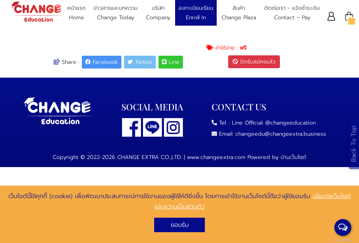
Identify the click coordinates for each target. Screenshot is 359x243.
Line (171, 62)
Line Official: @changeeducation (274, 123)
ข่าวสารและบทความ (116, 13)
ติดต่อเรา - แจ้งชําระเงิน (292, 13)
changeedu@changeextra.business (280, 134)
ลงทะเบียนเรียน (195, 13)
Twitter (139, 62)
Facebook (101, 62)
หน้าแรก (76, 13)
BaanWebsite (343, 240)
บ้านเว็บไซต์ (293, 157)
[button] (331, 16)
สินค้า (238, 13)
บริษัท (158, 13)
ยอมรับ (180, 225)
